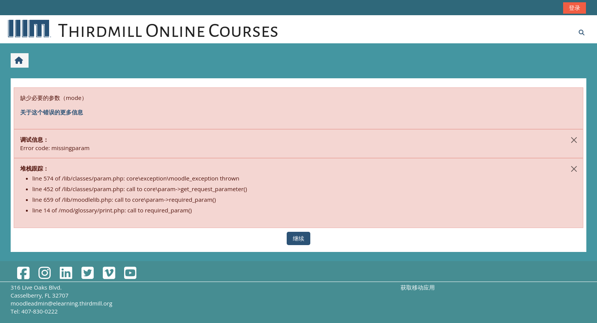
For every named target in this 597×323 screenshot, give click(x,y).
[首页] (29, 28)
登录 (574, 7)
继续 (298, 238)
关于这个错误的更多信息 (51, 112)
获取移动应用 (418, 287)
